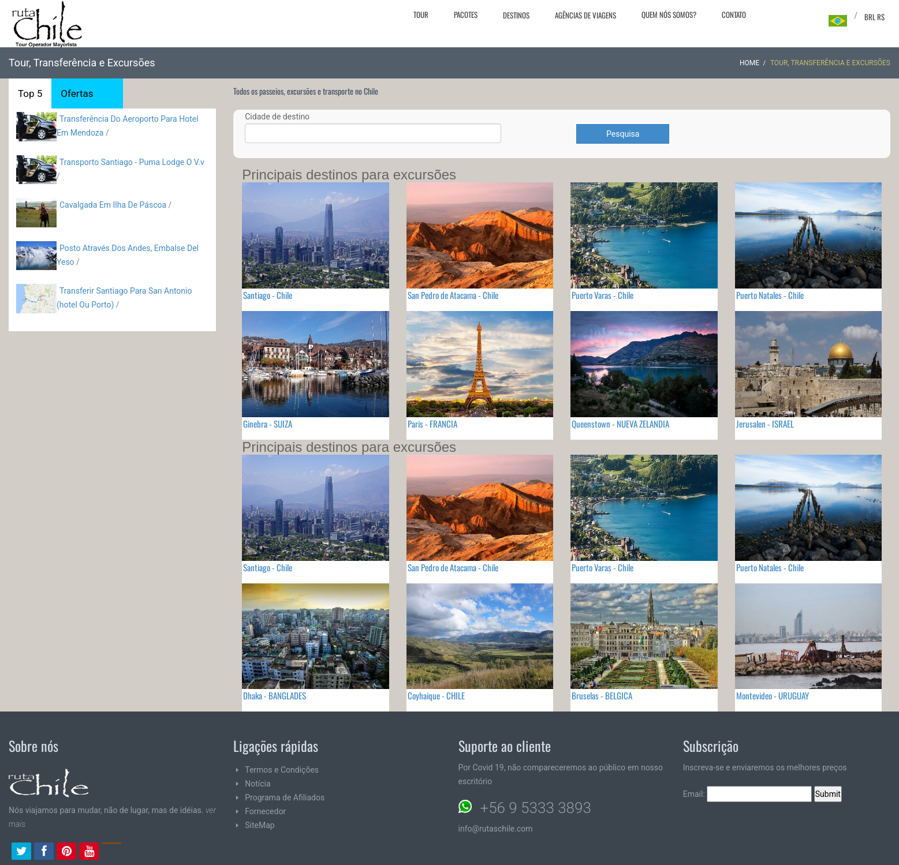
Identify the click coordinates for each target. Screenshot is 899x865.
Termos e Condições (282, 769)
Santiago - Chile (267, 295)
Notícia (257, 783)
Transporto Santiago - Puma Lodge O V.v (131, 162)
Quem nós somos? (668, 14)
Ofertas (77, 93)
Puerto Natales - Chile (770, 295)
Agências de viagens (585, 15)
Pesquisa (622, 133)
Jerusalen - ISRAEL (765, 423)
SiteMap (259, 825)
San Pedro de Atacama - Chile (453, 295)
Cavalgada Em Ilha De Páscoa (112, 204)
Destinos (516, 15)
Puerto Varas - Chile (602, 295)
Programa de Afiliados (284, 797)
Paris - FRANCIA (432, 423)
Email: (747, 794)
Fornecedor (265, 811)
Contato (734, 14)
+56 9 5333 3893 (535, 808)
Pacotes (466, 14)
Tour (420, 14)
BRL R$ (874, 17)
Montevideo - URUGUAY (772, 695)
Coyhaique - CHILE (436, 695)
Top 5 (30, 93)
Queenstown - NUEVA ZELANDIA (620, 423)
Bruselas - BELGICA (602, 695)
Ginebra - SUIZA (267, 423)
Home (749, 63)
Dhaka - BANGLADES (274, 695)
